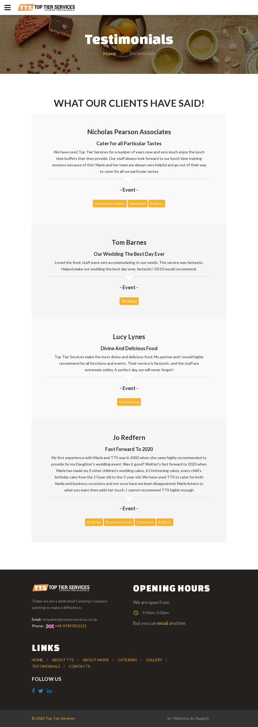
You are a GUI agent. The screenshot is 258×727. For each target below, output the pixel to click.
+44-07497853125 (66, 625)
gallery (154, 659)
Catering (127, 659)
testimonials (46, 666)
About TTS (63, 659)
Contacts (79, 666)
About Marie (96, 659)
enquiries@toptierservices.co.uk (70, 619)
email (162, 623)
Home (109, 53)
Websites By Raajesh (191, 718)
